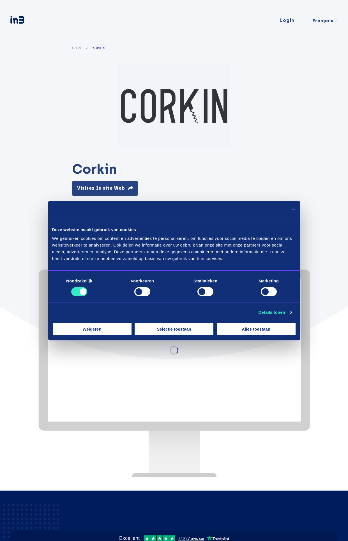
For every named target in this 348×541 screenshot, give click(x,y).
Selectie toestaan (174, 329)
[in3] (27, 23)
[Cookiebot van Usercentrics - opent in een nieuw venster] (271, 209)
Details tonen (272, 312)
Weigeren (91, 329)
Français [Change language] (323, 22)
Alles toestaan (256, 329)
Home (77, 48)
